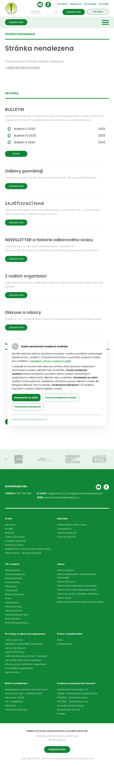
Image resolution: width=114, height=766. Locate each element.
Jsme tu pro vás (14, 640)
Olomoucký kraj (13, 610)
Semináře (10, 705)
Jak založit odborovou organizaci (23, 660)
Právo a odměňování (69, 633)
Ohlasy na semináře (16, 709)
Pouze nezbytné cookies (61, 397)
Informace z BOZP (14, 697)
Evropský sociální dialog (70, 705)
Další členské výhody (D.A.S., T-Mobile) (26, 656)
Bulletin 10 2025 (59, 136)
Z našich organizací (15, 540)
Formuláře (90, 4)
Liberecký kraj (12, 618)
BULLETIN (9, 532)
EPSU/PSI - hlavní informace (72, 697)
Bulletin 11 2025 (59, 129)
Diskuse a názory (14, 544)
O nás (8, 518)
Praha (8, 598)
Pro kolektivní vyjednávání (19, 668)
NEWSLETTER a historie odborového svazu (28, 549)
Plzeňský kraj (12, 602)
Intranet (62, 4)
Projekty (61, 713)
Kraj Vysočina (12, 582)
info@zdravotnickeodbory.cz (85, 493)
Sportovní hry (12, 672)
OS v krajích (12, 564)
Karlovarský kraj (13, 578)
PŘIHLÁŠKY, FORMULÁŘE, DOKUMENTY (24, 644)
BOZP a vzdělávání (16, 683)
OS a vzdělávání (14, 701)
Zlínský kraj (11, 586)
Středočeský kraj (14, 594)
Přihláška (98, 11)
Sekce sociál (64, 597)
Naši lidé (62, 518)
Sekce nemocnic (66, 581)
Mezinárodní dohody (68, 709)
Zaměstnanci (64, 528)
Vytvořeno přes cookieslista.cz (29, 419)
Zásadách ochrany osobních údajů (50, 361)
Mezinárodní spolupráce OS (72, 689)
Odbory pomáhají (15, 536)
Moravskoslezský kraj (16, 614)
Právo (60, 640)
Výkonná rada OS (66, 532)
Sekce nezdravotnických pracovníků (76, 585)
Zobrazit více (16, 186)
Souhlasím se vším (26, 397)
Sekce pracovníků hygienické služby (76, 589)
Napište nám (74, 11)
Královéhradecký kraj (16, 622)
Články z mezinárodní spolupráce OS (77, 693)
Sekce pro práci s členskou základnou (78, 593)
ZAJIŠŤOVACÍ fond (14, 652)
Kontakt (104, 4)
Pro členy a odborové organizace (25, 633)
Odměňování (64, 644)
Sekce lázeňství (65, 570)
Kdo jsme (10, 524)
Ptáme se (75, 4)
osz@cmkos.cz (56, 493)
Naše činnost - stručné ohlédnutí (23, 553)
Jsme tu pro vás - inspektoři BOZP (23, 693)
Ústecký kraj (11, 590)
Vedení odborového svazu (72, 524)
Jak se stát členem (15, 648)
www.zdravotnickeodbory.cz (61, 497)
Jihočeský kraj (12, 570)
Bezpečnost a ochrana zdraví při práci (26, 689)
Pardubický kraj (13, 606)
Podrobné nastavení (27, 406)
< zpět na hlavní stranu (22, 67)
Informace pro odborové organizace (25, 664)
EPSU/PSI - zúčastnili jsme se (72, 701)
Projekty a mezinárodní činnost (76, 683)
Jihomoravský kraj (15, 574)
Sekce (60, 564)
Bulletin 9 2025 (59, 142)
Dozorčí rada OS (66, 536)
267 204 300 (24, 493)
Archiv (16, 153)
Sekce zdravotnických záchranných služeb (80, 601)
